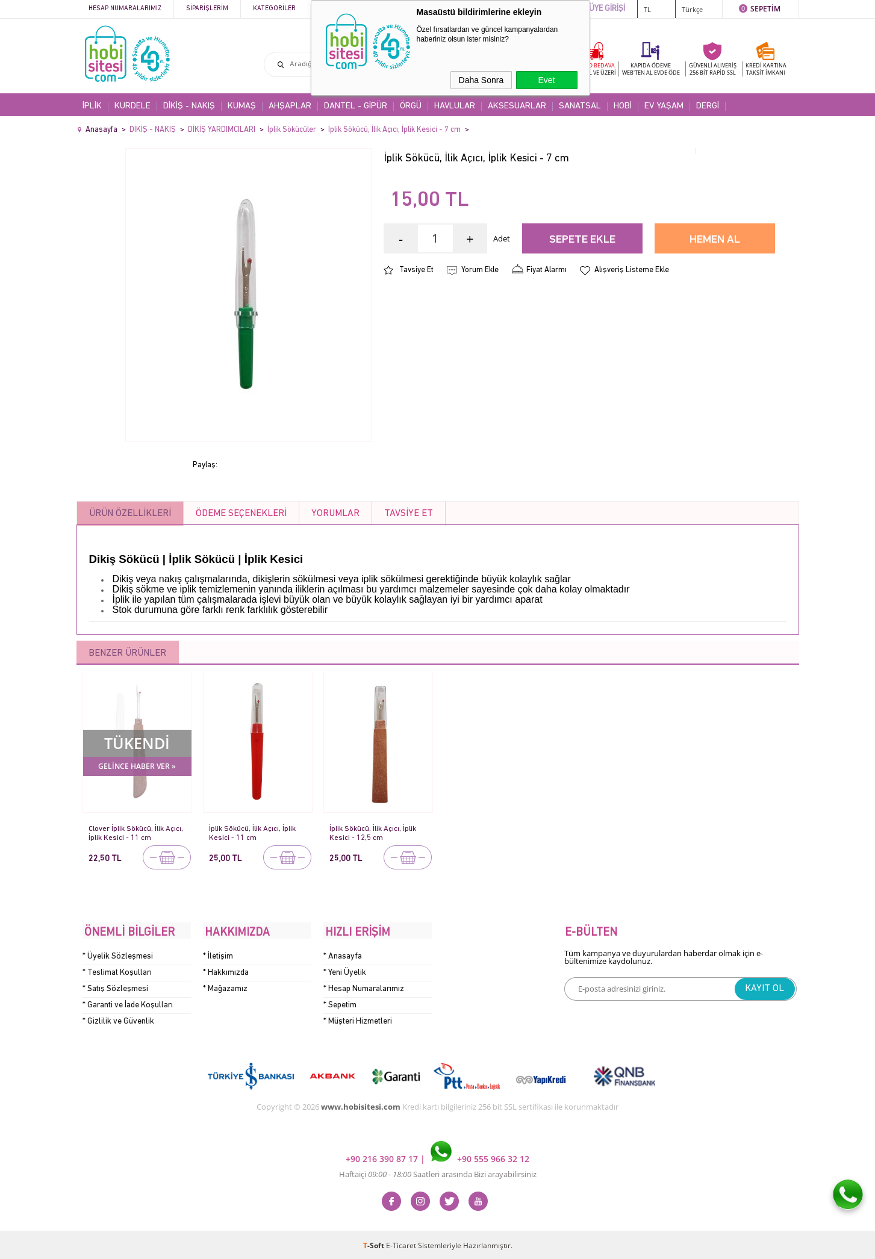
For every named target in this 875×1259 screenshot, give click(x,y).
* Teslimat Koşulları (117, 970)
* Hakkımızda (226, 970)
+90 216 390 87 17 (383, 1157)
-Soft (374, 1244)
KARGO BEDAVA (594, 68)
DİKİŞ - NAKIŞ (189, 106)
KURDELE (132, 106)
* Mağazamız (225, 986)
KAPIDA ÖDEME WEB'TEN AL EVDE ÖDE (651, 68)
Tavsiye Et (416, 270)
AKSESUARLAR (517, 106)
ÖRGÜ (411, 106)
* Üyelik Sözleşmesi (118, 954)
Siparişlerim (207, 8)
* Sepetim (340, 1002)
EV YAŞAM (663, 106)
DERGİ (707, 106)
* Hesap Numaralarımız (363, 986)
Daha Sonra (481, 80)
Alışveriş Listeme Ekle (631, 270)
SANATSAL (580, 106)
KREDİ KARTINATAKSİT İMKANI (766, 68)
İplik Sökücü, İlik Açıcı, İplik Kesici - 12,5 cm (372, 833)
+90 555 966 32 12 (480, 1157)
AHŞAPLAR (290, 106)
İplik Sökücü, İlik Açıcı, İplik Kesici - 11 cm (252, 833)
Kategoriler (274, 8)
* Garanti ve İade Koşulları (128, 1002)
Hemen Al (715, 240)
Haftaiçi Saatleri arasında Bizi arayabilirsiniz (438, 1172)
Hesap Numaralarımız (125, 8)
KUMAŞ (242, 106)
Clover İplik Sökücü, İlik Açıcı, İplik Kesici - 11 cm (136, 833)
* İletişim (218, 954)
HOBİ (623, 106)
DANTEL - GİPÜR (355, 106)
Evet (546, 80)
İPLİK (92, 106)
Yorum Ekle (480, 270)
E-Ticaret (401, 1244)
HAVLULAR (454, 106)
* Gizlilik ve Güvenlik (118, 1019)
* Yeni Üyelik (344, 970)
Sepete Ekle (582, 240)
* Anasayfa (342, 954)
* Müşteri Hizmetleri (357, 1019)
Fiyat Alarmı (546, 270)
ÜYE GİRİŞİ (607, 8)
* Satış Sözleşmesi (115, 986)
